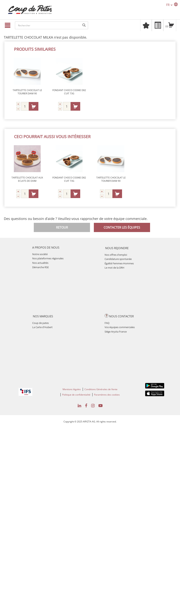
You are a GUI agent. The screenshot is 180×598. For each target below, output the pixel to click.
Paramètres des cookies (107, 394)
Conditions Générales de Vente (100, 389)
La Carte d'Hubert (42, 327)
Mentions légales (72, 389)
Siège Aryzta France (116, 331)
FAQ (107, 323)
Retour (62, 227)
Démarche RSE (40, 267)
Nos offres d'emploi (116, 254)
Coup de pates (40, 323)
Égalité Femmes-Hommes (119, 263)
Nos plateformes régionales (48, 258)
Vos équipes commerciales (120, 327)
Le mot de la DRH (114, 267)
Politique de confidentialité (76, 394)
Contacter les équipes (122, 227)
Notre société (40, 254)
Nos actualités (40, 263)
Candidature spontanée (118, 259)
